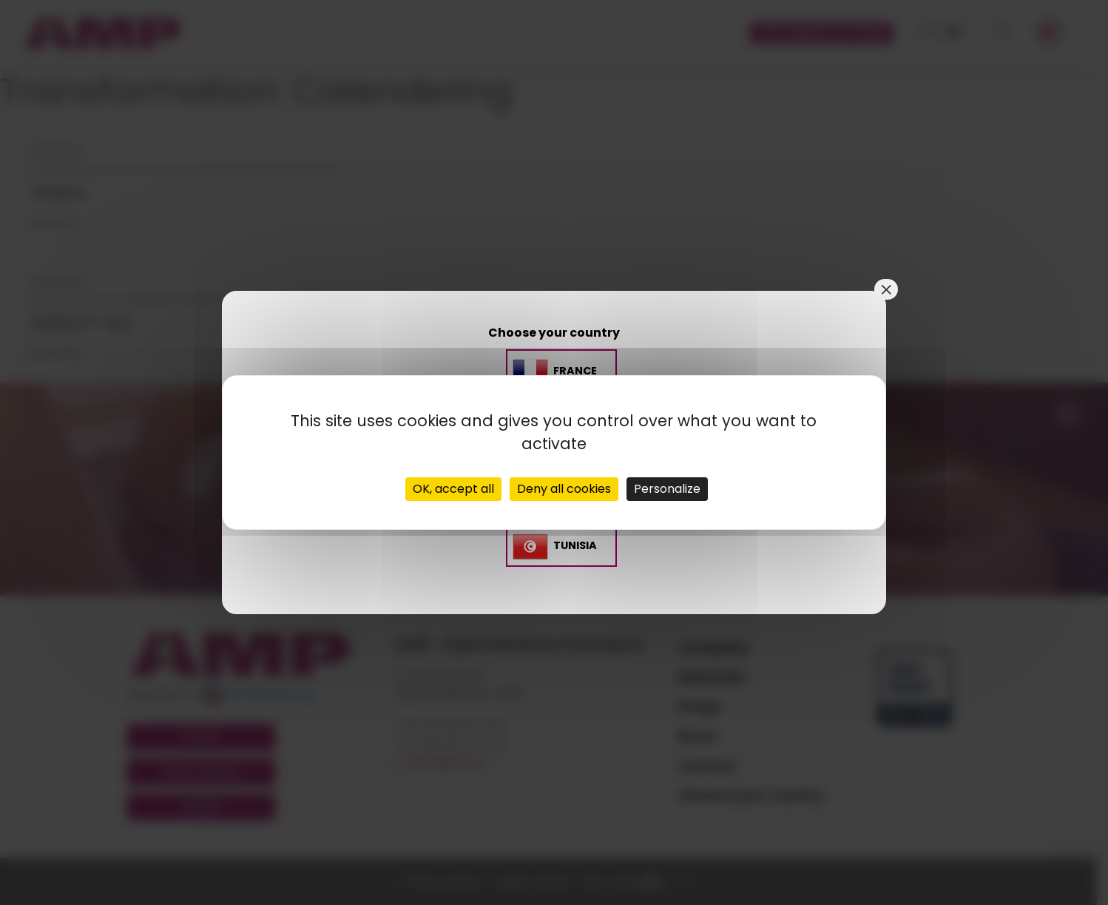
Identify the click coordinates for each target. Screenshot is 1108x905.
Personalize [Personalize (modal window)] (667, 488)
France (575, 371)
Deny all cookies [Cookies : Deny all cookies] (564, 488)
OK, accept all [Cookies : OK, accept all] (453, 488)
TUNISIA (575, 545)
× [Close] (886, 289)
